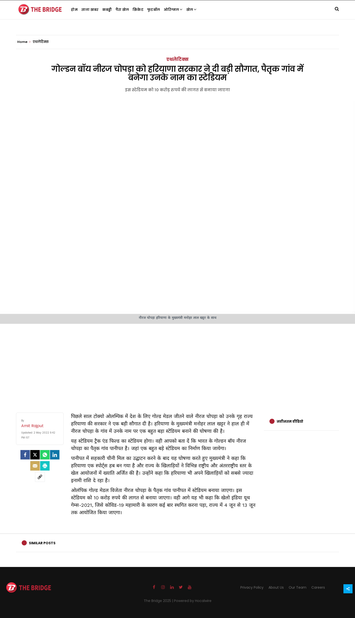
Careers (318, 587)
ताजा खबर (90, 9)
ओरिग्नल (173, 9)
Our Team (297, 587)
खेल (191, 9)
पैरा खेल (122, 9)
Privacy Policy (252, 587)
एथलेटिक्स (177, 59)
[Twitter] (35, 455)
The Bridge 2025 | (159, 600)
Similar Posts (42, 543)
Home (24, 42)
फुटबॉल (153, 9)
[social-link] (40, 477)
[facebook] (25, 455)
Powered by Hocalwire (193, 600)
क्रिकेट (138, 9)
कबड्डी (107, 9)
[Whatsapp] (45, 455)
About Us (276, 587)
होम (74, 9)
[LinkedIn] (55, 455)
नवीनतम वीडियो (290, 421)
